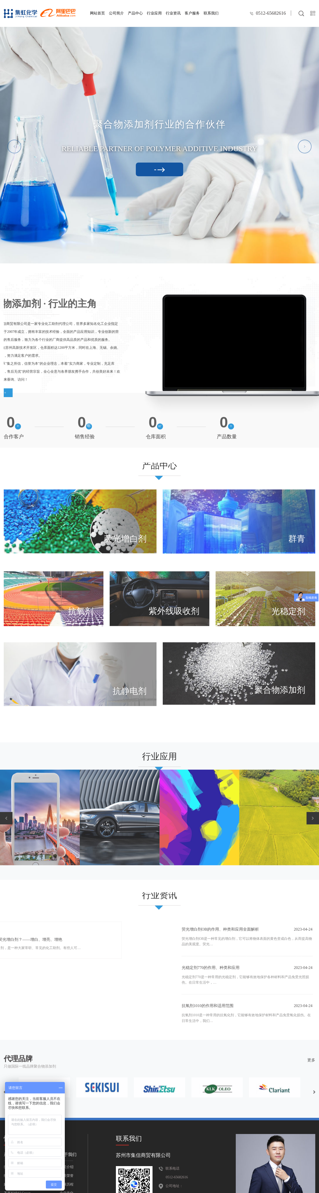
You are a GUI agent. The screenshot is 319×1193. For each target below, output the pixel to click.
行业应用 (154, 13)
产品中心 (135, 13)
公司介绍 (67, 1167)
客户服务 (192, 13)
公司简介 (116, 13)
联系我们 (211, 13)
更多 (311, 1047)
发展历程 (67, 1184)
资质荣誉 (67, 1176)
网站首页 (97, 13)
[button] (14, 146)
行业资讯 (173, 13)
